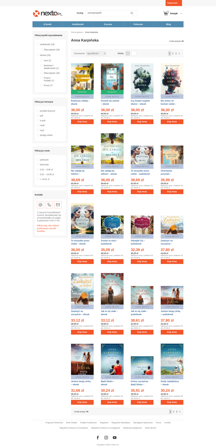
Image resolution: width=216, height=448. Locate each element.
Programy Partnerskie (54, 423)
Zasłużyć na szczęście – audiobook (167, 243)
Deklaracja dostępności (132, 428)
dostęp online (46, 135)
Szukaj (80, 13)
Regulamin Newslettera (120, 423)
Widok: (121, 53)
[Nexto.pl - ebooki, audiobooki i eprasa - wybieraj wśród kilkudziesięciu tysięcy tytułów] (47, 13)
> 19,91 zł (44, 179)
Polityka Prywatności (88, 423)
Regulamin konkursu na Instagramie (105, 428)
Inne (47, 60)
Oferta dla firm (150, 428)
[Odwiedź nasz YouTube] (114, 437)
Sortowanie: (79, 53)
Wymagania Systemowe (143, 423)
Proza (48, 85)
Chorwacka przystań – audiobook (166, 174)
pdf (41, 115)
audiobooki (47, 44)
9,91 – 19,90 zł (47, 174)
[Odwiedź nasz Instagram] (106, 437)
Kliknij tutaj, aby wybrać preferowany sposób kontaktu (48, 228)
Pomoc (158, 423)
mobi (42, 125)
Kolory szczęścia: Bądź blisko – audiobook (140, 384)
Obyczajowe (52, 49)
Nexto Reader (71, 423)
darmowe (44, 164)
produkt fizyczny (47, 111)
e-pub (42, 120)
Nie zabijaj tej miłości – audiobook (77, 174)
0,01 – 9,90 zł (46, 169)
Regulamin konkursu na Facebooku (74, 428)
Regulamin (104, 423)
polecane (44, 160)
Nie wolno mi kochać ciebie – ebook (168, 104)
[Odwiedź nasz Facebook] (97, 437)
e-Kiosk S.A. (114, 445)
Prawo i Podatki (49, 79)
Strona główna (77, 32)
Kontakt (167, 423)
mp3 (42, 130)
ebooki (45, 55)
